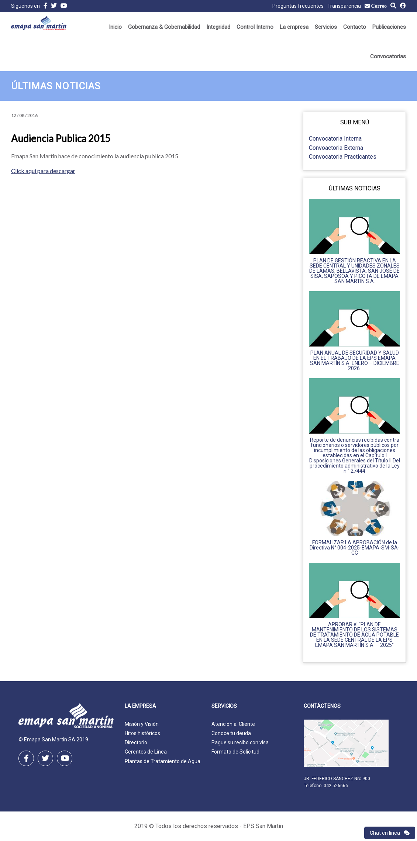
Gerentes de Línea (146, 752)
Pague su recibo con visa (240, 742)
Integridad (218, 27)
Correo (379, 5)
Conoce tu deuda (231, 733)
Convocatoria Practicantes (342, 156)
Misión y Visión (142, 724)
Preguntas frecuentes (298, 6)
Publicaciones (389, 27)
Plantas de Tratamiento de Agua (162, 761)
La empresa (294, 27)
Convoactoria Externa (336, 147)
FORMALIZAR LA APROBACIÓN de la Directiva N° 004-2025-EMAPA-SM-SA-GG (355, 548)
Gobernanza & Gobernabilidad (164, 27)
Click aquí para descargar (43, 170)
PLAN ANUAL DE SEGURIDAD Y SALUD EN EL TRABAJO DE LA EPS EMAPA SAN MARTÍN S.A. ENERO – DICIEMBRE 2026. (354, 360)
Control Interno (255, 27)
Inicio (115, 27)
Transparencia (344, 6)
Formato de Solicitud (235, 752)
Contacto (354, 27)
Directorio (136, 742)
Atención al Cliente (233, 724)
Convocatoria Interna (335, 138)
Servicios (326, 27)
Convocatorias (388, 56)
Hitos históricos (142, 733)
